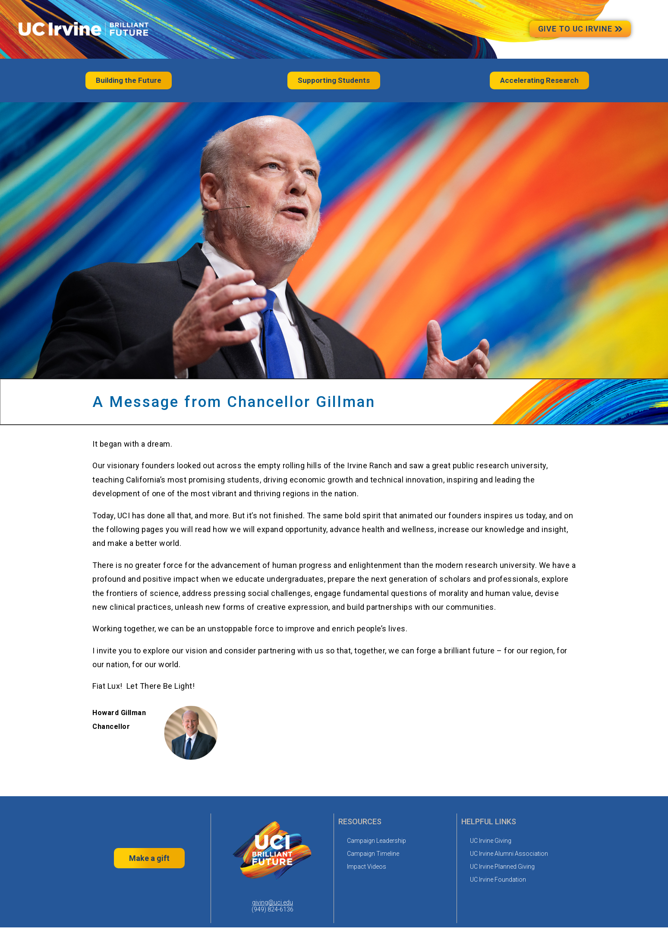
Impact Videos (366, 865)
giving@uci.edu (272, 901)
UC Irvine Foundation (498, 878)
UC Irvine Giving (490, 839)
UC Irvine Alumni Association (509, 852)
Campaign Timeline (373, 852)
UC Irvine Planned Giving (502, 865)
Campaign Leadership (376, 839)
